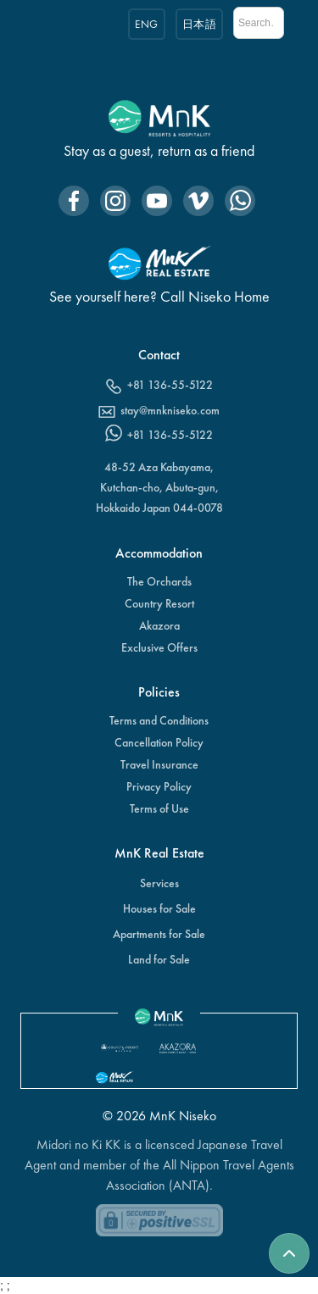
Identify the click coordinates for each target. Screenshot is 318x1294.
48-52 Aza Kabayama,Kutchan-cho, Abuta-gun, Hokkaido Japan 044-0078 (159, 487)
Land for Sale (159, 959)
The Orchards (159, 581)
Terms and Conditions (159, 720)
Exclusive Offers (159, 647)
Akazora (159, 625)
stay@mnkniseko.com (170, 410)
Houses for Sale (159, 908)
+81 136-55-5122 (170, 384)
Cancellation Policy (159, 742)
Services (159, 883)
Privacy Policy (159, 786)
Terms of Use (159, 808)
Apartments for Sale (159, 933)
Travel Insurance (159, 764)
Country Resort (159, 603)
